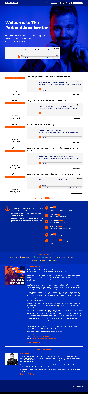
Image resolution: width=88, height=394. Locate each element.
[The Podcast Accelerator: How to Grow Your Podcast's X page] (62, 4)
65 (38, 198)
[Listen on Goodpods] (53, 262)
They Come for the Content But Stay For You (47, 100)
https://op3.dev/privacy (36, 337)
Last (53, 198)
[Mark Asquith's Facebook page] (20, 376)
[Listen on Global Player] (47, 258)
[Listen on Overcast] (33, 262)
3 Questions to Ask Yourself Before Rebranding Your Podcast (54, 174)
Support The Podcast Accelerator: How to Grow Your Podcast (26, 226)
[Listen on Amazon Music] (60, 258)
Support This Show (34, 345)
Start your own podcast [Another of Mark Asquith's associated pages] (26, 379)
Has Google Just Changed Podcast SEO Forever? (49, 77)
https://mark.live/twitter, (57, 322)
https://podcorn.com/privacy (40, 339)
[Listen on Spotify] (36, 258)
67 (44, 198)
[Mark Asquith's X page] (23, 376)
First (35, 198)
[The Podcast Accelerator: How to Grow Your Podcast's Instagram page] (65, 4)
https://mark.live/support (62, 309)
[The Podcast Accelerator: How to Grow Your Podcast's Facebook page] (60, 4)
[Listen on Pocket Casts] (74, 258)
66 (41, 198)
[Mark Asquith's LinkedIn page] (26, 376)
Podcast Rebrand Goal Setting (40, 124)
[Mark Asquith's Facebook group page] (21, 376)
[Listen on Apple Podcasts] (24, 258)
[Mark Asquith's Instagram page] (24, 376)
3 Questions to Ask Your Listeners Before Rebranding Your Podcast (53, 149)
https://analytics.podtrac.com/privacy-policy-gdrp (46, 340)
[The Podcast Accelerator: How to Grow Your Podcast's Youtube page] (68, 4)
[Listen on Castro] (43, 262)
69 (49, 198)
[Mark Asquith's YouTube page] (28, 376)
